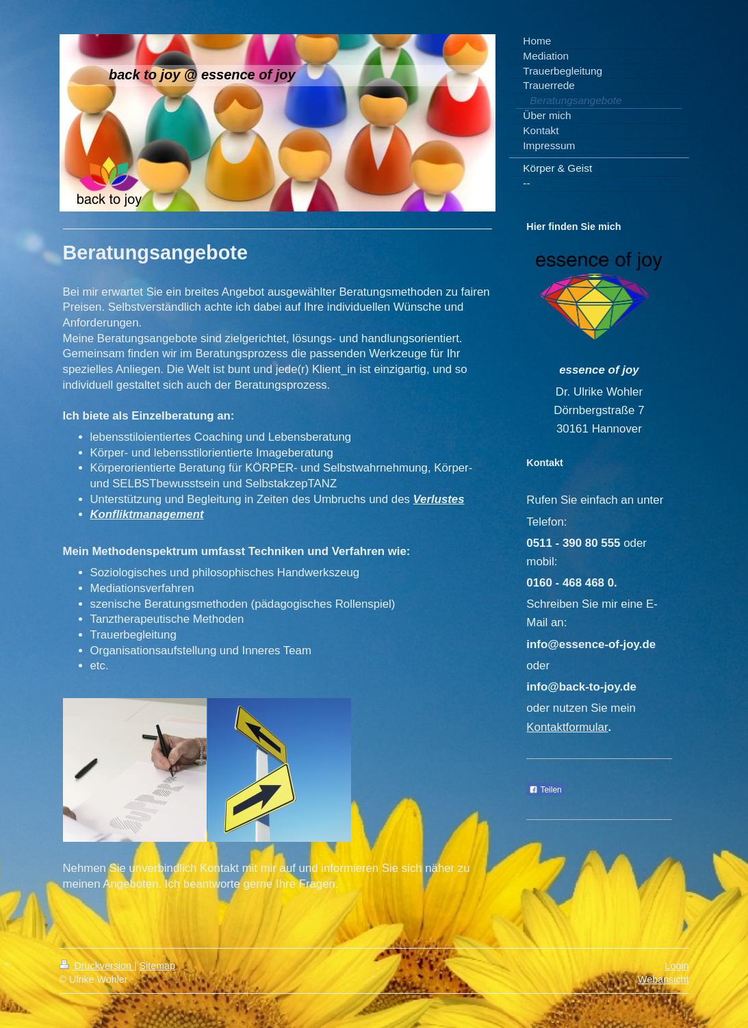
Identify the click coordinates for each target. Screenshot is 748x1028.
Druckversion (97, 965)
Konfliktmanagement (147, 514)
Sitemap (157, 965)
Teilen (545, 790)
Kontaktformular (567, 727)
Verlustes (439, 499)
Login (677, 965)
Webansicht (663, 979)
